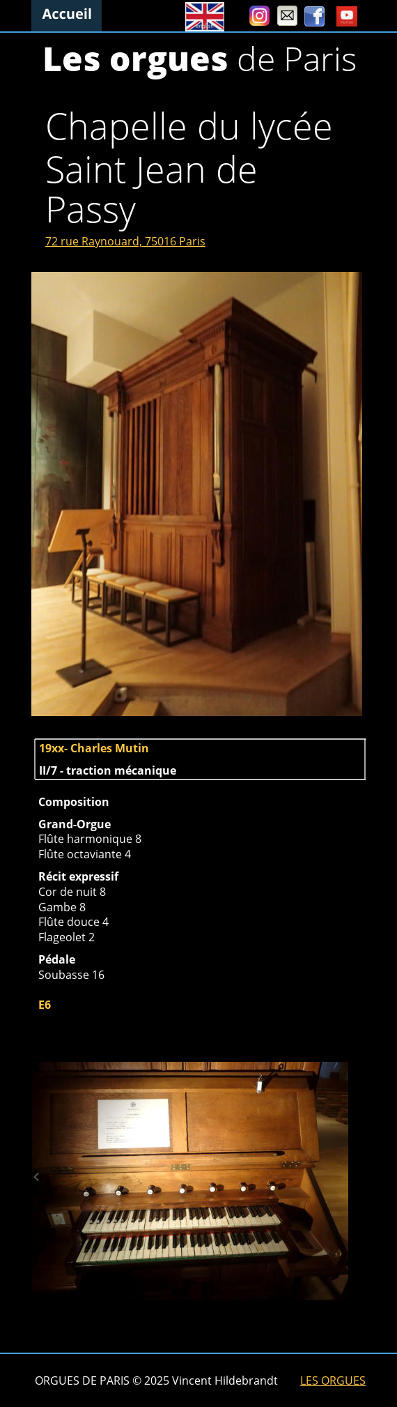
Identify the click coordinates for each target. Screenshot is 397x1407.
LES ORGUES (333, 1380)
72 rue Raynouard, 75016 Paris (125, 241)
